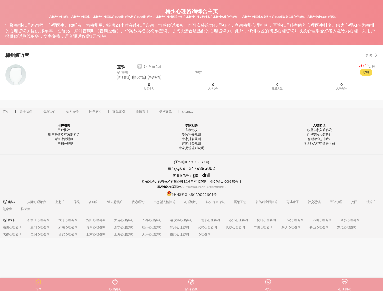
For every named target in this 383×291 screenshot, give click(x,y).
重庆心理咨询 (179, 234)
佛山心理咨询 (318, 227)
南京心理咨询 (210, 220)
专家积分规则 (191, 134)
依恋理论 (138, 202)
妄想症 (60, 202)
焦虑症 (7, 209)
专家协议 (191, 130)
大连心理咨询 (123, 220)
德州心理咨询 (151, 227)
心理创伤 (190, 202)
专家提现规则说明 (191, 148)
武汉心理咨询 (207, 227)
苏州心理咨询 (238, 220)
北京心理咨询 (95, 234)
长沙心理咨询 (235, 227)
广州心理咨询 (263, 227)
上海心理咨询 (123, 234)
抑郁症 (25, 209)
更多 (371, 55)
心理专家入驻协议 (319, 130)
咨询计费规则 (63, 139)
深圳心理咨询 (290, 227)
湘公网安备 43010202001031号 (191, 195)
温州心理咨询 (322, 220)
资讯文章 (165, 111)
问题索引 (95, 111)
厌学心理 (336, 202)
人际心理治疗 (36, 202)
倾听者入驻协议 (319, 139)
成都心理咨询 (12, 234)
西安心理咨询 (68, 234)
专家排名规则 (191, 139)
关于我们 (26, 111)
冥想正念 (240, 202)
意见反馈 (72, 111)
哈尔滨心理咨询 (181, 220)
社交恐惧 (314, 202)
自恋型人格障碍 (164, 202)
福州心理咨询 (12, 227)
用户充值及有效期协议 (64, 134)
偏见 (77, 202)
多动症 (93, 202)
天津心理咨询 (151, 234)
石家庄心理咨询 (38, 220)
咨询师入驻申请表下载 (319, 143)
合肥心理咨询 (349, 220)
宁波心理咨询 (294, 220)
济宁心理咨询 (123, 227)
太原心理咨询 (68, 220)
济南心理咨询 (68, 227)
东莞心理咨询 (346, 227)
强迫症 (371, 202)
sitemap (187, 111)
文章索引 (118, 111)
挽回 (354, 202)
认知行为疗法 (215, 202)
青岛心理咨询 (95, 227)
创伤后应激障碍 (266, 202)
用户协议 (63, 130)
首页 (6, 111)
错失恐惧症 (115, 202)
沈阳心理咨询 (95, 220)
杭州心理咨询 (266, 220)
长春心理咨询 (151, 220)
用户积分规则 (63, 143)
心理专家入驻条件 (319, 134)
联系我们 (49, 111)
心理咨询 (204, 234)
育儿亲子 (292, 202)
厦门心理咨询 (39, 227)
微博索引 (142, 111)
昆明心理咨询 (39, 234)
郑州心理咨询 (179, 227)
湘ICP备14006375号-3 (225, 181)
